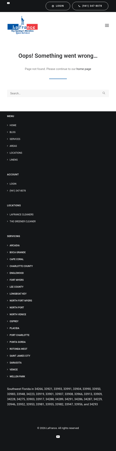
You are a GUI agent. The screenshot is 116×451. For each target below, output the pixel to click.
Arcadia (15, 245)
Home (13, 125)
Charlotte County (21, 266)
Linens (14, 159)
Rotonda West (18, 349)
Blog (13, 132)
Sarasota (16, 362)
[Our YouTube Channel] (58, 437)
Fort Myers (17, 280)
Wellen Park (17, 376)
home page (83, 69)
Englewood (17, 273)
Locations (16, 153)
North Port (17, 307)
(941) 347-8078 (18, 190)
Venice (14, 369)
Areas (13, 146)
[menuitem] (58, 6)
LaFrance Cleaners (21, 214)
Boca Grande (18, 252)
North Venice (18, 314)
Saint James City (20, 355)
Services (15, 139)
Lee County (16, 286)
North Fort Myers (21, 300)
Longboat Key (18, 293)
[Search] (58, 93)
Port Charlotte (19, 335)
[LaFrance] (22, 25)
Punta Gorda (18, 342)
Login (13, 183)
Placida (14, 328)
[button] (8, 3)
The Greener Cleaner (23, 221)
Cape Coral (17, 259)
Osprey (14, 321)
